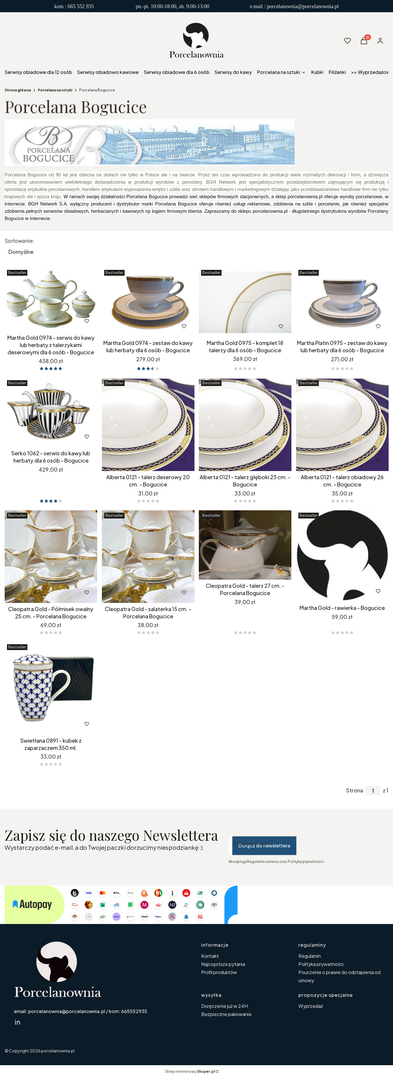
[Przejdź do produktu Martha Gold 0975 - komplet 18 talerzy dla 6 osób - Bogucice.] (245, 302)
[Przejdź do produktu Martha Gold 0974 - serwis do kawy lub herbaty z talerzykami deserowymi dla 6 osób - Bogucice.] (51, 300)
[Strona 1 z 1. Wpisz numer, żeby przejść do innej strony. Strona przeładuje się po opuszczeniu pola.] (373, 790)
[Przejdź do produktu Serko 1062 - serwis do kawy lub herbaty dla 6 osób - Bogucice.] (51, 412)
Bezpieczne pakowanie (226, 1014)
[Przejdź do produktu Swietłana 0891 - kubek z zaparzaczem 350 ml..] (51, 688)
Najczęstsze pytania (223, 964)
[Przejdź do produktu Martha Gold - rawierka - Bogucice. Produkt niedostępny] (342, 556)
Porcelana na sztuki (55, 90)
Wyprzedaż (310, 1006)
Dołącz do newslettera (264, 845)
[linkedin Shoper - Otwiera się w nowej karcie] (17, 1022)
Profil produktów (219, 972)
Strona (354, 790)
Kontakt (210, 956)
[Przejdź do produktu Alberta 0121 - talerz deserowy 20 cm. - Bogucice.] (148, 424)
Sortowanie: (19, 241)
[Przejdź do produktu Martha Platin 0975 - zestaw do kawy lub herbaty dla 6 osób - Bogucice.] (342, 302)
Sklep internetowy (190, 1071)
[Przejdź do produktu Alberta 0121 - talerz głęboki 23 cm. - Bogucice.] (245, 424)
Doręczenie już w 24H (224, 1006)
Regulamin (309, 956)
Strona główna (18, 90)
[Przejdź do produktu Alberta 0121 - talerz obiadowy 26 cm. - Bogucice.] (342, 424)
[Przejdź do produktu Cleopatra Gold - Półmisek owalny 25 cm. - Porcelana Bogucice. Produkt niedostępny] (51, 556)
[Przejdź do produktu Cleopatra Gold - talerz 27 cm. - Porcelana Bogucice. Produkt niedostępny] (245, 545)
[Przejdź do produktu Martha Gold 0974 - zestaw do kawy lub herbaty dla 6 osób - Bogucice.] (148, 302)
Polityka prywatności (321, 964)
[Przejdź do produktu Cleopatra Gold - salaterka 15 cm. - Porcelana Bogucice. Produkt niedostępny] (148, 556)
